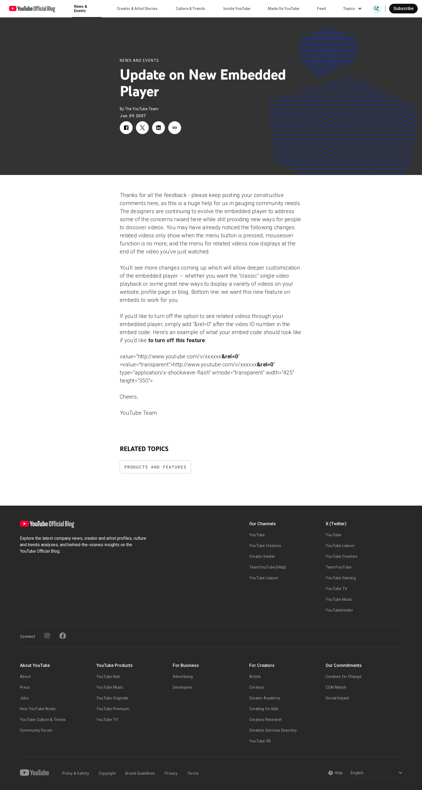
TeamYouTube (338, 567)
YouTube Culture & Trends (43, 719)
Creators (257, 687)
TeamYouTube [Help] (267, 567)
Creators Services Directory (273, 730)
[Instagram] (47, 635)
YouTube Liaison (263, 578)
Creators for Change (343, 676)
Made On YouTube (283, 8)
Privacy (171, 773)
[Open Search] (376, 8)
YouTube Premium (112, 709)
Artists (255, 676)
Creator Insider (262, 556)
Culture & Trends (190, 8)
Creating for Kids (263, 709)
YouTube (257, 535)
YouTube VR (260, 741)
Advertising (183, 676)
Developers (182, 687)
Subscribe (403, 8)
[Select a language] (375, 773)
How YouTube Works (38, 709)
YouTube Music (339, 599)
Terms (193, 773)
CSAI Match (336, 687)
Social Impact (337, 698)
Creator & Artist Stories (137, 8)
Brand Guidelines (140, 773)
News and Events (139, 60)
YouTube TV (336, 589)
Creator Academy (264, 698)
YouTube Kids (108, 676)
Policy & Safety (75, 773)
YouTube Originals (112, 698)
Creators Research (265, 719)
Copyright (107, 773)
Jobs (24, 698)
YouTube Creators (265, 546)
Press (25, 687)
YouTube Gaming (341, 578)
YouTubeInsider (339, 610)
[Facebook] (62, 635)
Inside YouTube (236, 8)
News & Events (80, 8)
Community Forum (36, 730)
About (25, 676)
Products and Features (155, 467)
